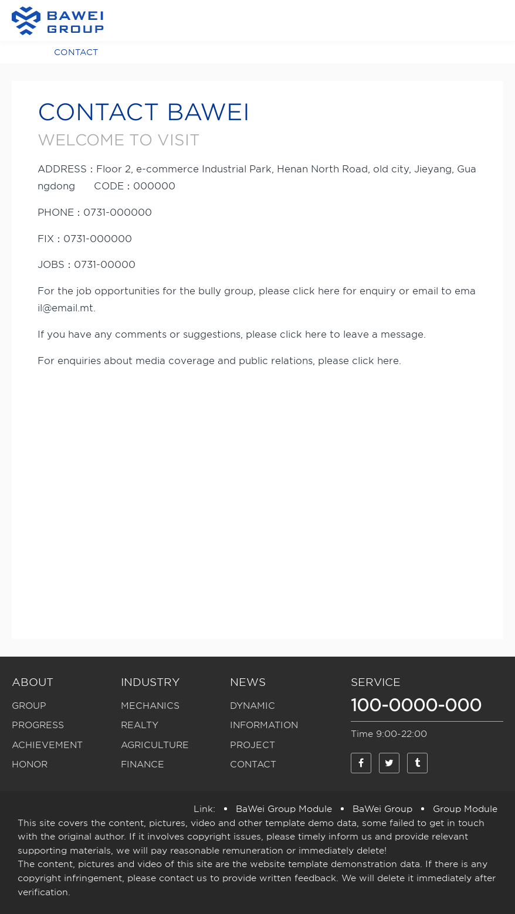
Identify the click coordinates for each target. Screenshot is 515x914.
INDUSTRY (150, 682)
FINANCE (142, 764)
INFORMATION (264, 725)
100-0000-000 (416, 705)
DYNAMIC (252, 706)
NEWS (248, 682)
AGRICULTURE (155, 745)
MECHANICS (150, 706)
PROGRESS (38, 725)
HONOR (30, 764)
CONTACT (76, 52)
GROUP (29, 706)
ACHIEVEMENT (47, 745)
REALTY (139, 725)
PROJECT (252, 745)
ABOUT (32, 682)
